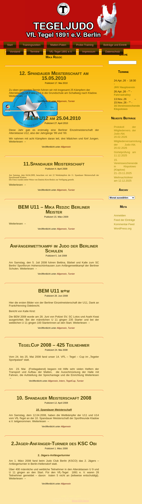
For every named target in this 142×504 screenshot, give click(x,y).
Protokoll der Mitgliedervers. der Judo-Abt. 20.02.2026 (125, 131)
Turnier (71, 101)
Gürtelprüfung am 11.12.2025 (125, 154)
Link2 (71, 496)
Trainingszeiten (31, 44)
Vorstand (15, 51)
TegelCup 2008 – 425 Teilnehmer (53, 345)
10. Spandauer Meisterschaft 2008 (54, 398)
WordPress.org (122, 228)
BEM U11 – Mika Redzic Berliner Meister (54, 209)
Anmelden (120, 215)
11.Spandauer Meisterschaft (53, 164)
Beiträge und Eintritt (115, 44)
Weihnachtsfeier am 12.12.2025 (123, 179)
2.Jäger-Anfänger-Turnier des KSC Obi (54, 443)
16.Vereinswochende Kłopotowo (127, 107)
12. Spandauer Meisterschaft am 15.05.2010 (53, 75)
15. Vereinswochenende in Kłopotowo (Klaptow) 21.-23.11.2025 (126, 166)
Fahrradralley (122, 94)
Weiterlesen (17, 96)
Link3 (78, 496)
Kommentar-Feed (124, 224)
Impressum (88, 51)
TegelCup (70, 381)
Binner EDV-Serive (80, 501)
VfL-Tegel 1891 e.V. (60, 51)
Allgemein (62, 101)
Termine (34, 51)
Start (10, 44)
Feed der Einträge (124, 219)
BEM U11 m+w (54, 291)
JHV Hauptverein (124, 87)
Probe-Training (85, 44)
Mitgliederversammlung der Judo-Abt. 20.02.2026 (127, 144)
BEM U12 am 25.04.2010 (54, 118)
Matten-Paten (58, 44)
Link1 (64, 496)
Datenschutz (112, 51)
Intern (62, 381)
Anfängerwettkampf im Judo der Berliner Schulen (54, 248)
